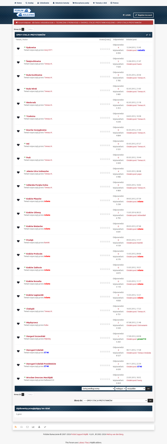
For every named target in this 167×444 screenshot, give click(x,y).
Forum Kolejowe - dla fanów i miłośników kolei (36, 22)
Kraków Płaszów (33, 199)
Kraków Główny (33, 212)
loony (139, 380)
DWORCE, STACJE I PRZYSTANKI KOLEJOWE (98, 22)
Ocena (102, 40)
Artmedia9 (141, 215)
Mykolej (47, 339)
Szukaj (29, 3)
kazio (139, 64)
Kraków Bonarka (33, 281)
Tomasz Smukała (144, 353)
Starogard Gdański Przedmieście (41, 364)
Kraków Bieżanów (34, 226)
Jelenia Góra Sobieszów (37, 171)
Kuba (46, 325)
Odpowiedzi (118, 40)
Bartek (47, 243)
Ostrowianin (142, 325)
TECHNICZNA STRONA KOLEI (67, 22)
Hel (27, 144)
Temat (18, 40)
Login (127, 15)
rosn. (108, 40)
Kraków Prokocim (34, 254)
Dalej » (30, 29)
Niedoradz (31, 102)
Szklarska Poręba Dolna (37, 185)
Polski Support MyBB (79, 434)
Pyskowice (31, 47)
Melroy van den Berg (114, 434)
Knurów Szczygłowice (36, 130)
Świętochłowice (33, 61)
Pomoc (114, 3)
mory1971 (48, 50)
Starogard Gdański (34, 350)
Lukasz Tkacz (84, 443)
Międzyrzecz (32, 322)
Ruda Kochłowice (34, 75)
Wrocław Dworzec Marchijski (39, 377)
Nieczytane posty (81, 3)
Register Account (143, 15)
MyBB (91, 434)
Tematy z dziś (100, 3)
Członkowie (43, 3)
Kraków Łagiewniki (34, 295)
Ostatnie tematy (61, 3)
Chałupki (30, 309)
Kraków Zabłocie (34, 267)
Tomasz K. (48, 64)
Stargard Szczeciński (35, 336)
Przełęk (29, 240)
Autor (25, 40)
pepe (139, 174)
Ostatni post (131, 40)
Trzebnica (30, 116)
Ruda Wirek (31, 89)
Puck (28, 157)
